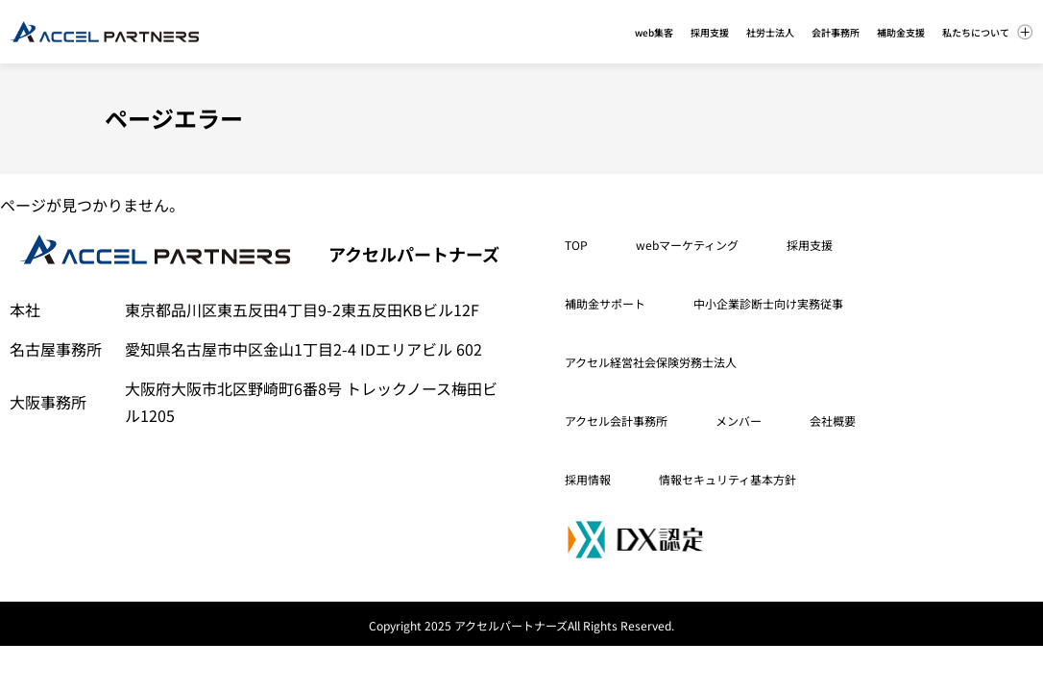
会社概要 (833, 420)
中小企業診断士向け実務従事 (768, 303)
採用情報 (588, 479)
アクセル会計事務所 (616, 420)
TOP (576, 244)
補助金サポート (605, 303)
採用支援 (810, 244)
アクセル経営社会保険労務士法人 (651, 362)
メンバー (739, 420)
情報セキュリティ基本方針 (727, 479)
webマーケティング (687, 244)
